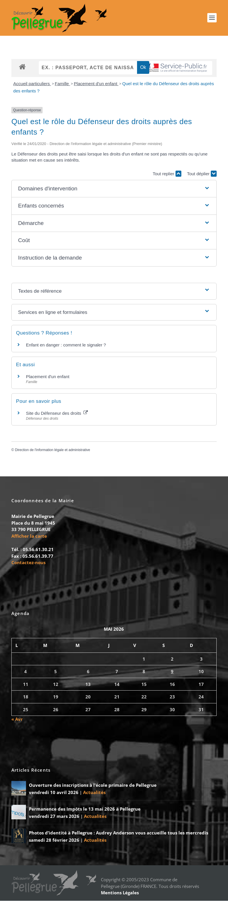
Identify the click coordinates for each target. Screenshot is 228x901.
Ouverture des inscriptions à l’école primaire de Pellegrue (93, 785)
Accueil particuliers (32, 83)
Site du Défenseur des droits (56, 413)
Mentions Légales (120, 893)
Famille (62, 83)
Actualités (94, 792)
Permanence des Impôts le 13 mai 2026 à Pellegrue (85, 809)
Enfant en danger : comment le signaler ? (66, 345)
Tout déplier (202, 174)
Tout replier (167, 174)
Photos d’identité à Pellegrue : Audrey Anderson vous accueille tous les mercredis (118, 833)
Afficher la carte (29, 536)
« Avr (17, 719)
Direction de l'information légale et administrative (52, 450)
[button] (114, 189)
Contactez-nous (28, 563)
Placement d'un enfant (96, 83)
